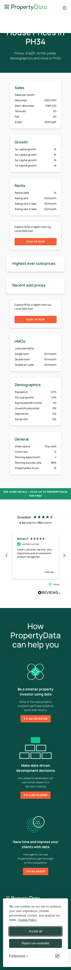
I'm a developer (35, 795)
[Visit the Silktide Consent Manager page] (57, 955)
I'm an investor (36, 718)
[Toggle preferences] (18, 956)
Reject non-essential (35, 943)
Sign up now (35, 241)
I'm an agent (35, 871)
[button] (6, 555)
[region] (35, 555)
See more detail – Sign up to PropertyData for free (35, 493)
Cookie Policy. (27, 920)
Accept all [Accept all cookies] (35, 931)
